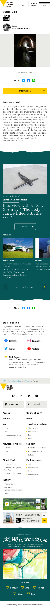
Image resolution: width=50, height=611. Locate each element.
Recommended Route (13, 435)
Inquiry (7, 479)
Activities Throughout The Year (12, 468)
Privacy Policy (33, 474)
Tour (6, 431)
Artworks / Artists (10, 12)
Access (6, 412)
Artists (7, 451)
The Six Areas (33, 428)
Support (30, 443)
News (29, 418)
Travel (40, 587)
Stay (30, 438)
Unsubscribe (33, 467)
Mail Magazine (34, 459)
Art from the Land (25, 287)
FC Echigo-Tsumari (35, 451)
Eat (29, 435)
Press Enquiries (10, 484)
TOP (4, 381)
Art (27, 587)
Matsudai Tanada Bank (37, 448)
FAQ (6, 493)
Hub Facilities (33, 431)
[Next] (44, 287)
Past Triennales (10, 464)
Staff (33, 593)
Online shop (32, 412)
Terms (30, 471)
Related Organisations (13, 473)
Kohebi (31, 455)
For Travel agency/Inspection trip (13, 488)
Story (20, 593)
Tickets (7, 428)
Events (6, 418)
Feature (14, 587)
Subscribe (32, 464)
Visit (5, 423)
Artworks (27, 381)
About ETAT (9, 459)
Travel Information (36, 423)
